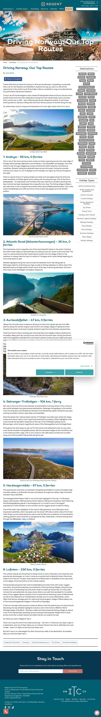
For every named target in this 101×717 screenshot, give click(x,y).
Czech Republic (90, 94)
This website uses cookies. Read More (74, 701)
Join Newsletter (32, 702)
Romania (83, 147)
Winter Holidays (87, 241)
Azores (82, 80)
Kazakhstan (83, 117)
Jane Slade (10, 73)
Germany (91, 104)
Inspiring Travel (59, 699)
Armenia (81, 77)
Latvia (91, 123)
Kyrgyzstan (83, 120)
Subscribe (73, 671)
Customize (50, 372)
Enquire (69, 9)
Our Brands (91, 699)
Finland (92, 100)
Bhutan (90, 80)
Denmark (82, 97)
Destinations (8, 9)
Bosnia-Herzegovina (86, 87)
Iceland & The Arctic (12, 642)
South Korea (91, 153)
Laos (91, 120)
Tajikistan (90, 160)
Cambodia (90, 90)
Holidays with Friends (87, 215)
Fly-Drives (87, 208)
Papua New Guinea (86, 140)
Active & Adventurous (86, 186)
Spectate (82, 699)
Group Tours (87, 211)
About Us (44, 9)
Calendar (53, 9)
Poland (91, 143)
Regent (67, 699)
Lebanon (82, 127)
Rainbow (75, 699)
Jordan (90, 114)
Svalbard (82, 157)
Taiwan (81, 160)
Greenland (82, 107)
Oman (91, 137)
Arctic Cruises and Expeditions (87, 190)
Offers (61, 9)
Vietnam (92, 173)
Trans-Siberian (86, 167)
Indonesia (90, 110)
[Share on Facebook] (13, 79)
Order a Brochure (20, 702)
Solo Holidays (86, 230)
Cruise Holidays (87, 199)
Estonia (91, 97)
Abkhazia (82, 74)
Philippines (83, 143)
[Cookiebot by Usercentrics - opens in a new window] (84, 343)
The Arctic (86, 163)
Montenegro (81, 133)
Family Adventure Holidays (87, 203)
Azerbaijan (91, 77)
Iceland (81, 110)
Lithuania (91, 127)
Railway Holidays (86, 222)
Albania (91, 74)
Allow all (79, 372)
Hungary (92, 107)
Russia (91, 147)
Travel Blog (34, 9)
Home (5, 62)
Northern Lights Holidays (86, 219)
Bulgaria (81, 90)
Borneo (86, 84)
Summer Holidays (87, 233)
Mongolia (91, 130)
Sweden (91, 157)
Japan (83, 114)
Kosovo (91, 117)
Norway (83, 137)
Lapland (83, 123)
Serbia (82, 150)
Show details (85, 366)
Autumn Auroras (86, 195)
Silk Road (90, 150)
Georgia (82, 104)
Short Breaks (87, 226)
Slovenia (81, 153)
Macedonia (92, 133)
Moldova (82, 130)
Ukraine (92, 170)
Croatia (79, 94)
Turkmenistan (82, 170)
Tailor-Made (86, 237)
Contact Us (8, 702)
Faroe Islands (82, 100)
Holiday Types (22, 9)
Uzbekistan (82, 173)
